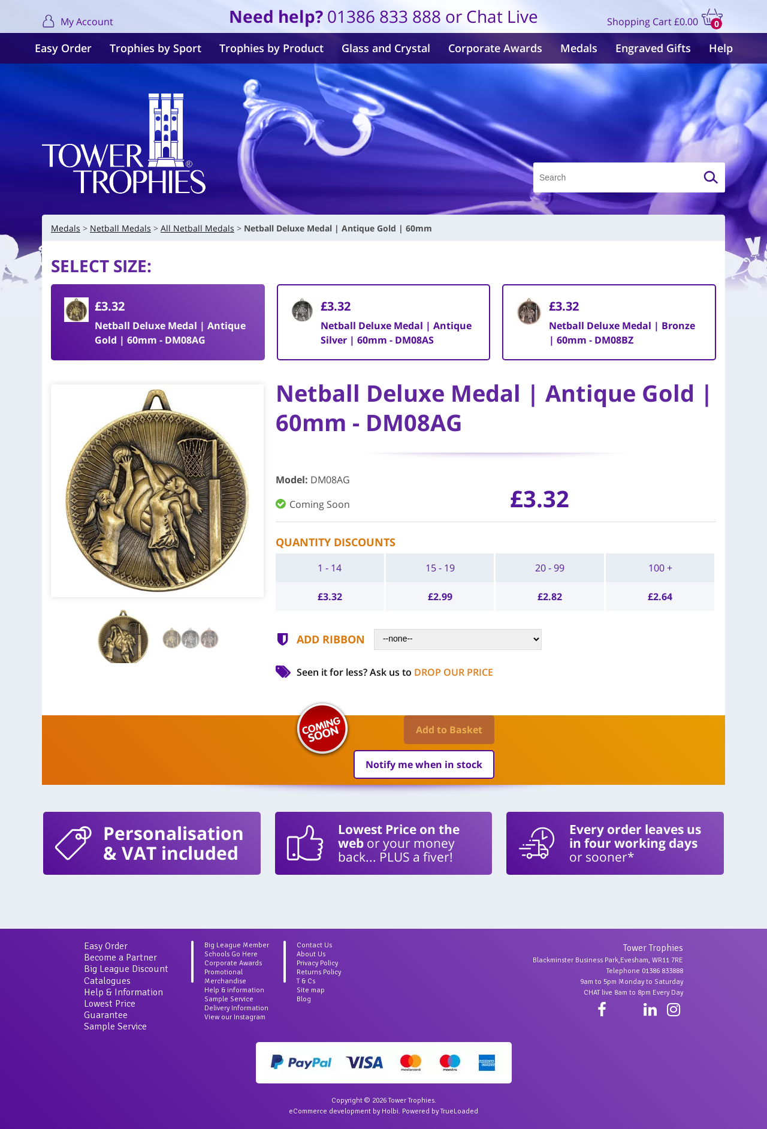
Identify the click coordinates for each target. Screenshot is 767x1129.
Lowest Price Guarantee (109, 1009)
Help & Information (123, 992)
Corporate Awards (495, 48)
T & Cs (306, 981)
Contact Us (314, 945)
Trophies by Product (271, 48)
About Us (311, 954)
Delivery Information (236, 1008)
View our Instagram (234, 1017)
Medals (578, 48)
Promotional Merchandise (225, 977)
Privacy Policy (317, 963)
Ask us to (431, 672)
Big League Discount (126, 969)
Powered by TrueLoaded (440, 1111)
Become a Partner (120, 958)
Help (721, 48)
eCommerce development (330, 1111)
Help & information (234, 990)
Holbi (390, 1111)
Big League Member (236, 945)
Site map (311, 990)
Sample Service (115, 1026)
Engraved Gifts (653, 48)
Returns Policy (319, 972)
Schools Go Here (231, 954)
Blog (304, 999)
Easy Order (63, 48)
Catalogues (107, 981)
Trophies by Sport (155, 48)
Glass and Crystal (386, 48)
